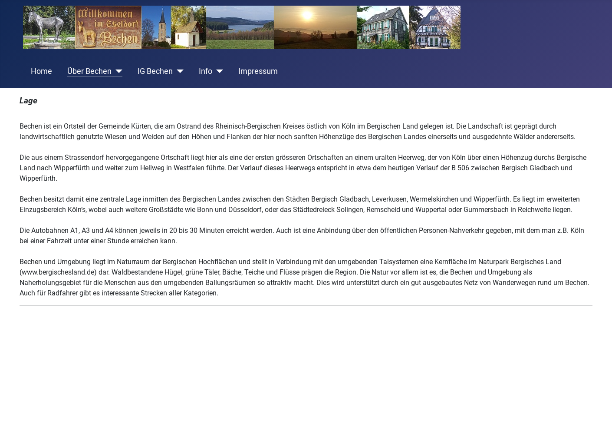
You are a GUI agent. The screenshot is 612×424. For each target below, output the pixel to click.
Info (205, 71)
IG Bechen (155, 71)
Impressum (258, 71)
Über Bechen (89, 71)
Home (41, 71)
